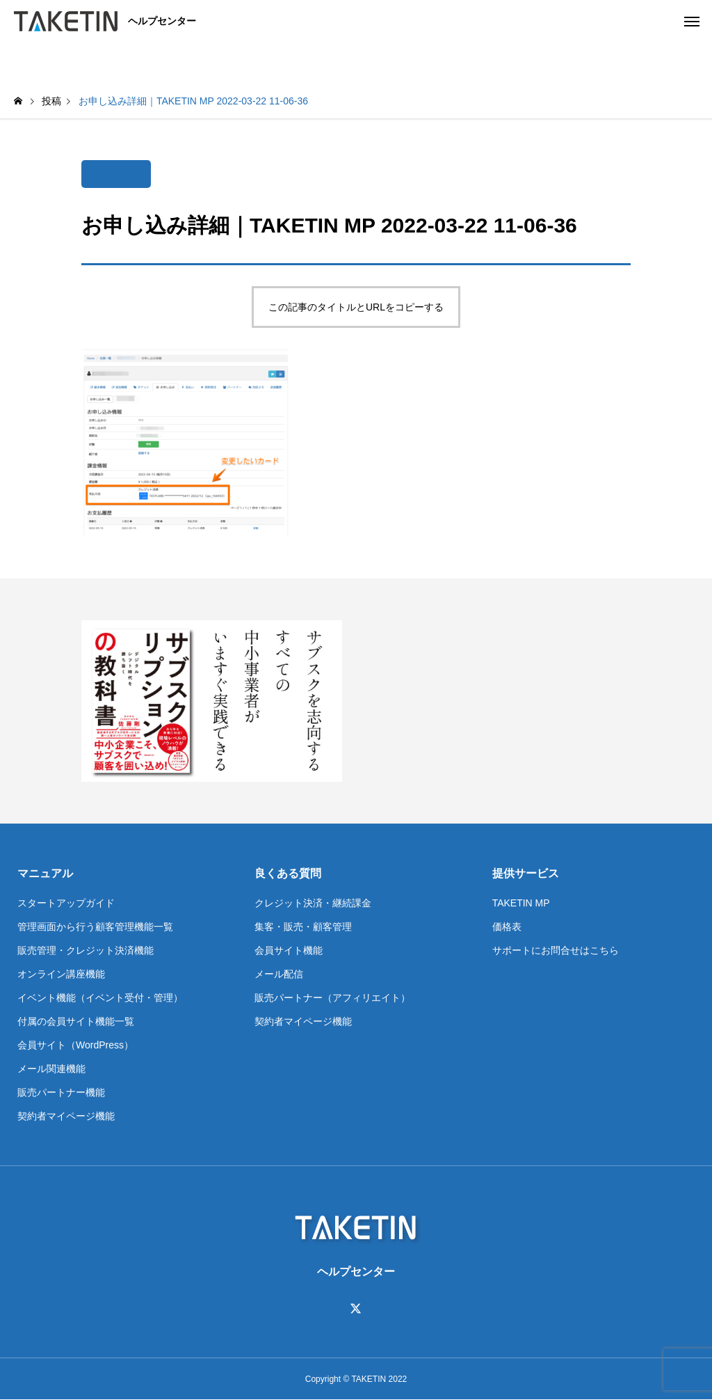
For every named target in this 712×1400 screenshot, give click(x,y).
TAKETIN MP (521, 903)
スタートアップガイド (66, 903)
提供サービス (525, 873)
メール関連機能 (51, 1068)
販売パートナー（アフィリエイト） (332, 997)
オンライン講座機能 (61, 974)
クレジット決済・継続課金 (312, 903)
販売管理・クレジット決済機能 (85, 950)
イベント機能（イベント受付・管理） (100, 997)
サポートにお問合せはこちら (555, 950)
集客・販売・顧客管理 (303, 926)
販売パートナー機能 (61, 1092)
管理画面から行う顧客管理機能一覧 (95, 926)
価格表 (506, 926)
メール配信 (278, 974)
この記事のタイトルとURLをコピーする (356, 307)
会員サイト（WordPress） (75, 1045)
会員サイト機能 (288, 950)
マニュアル (45, 873)
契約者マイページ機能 (66, 1116)
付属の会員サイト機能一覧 (75, 1021)
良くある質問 (287, 873)
